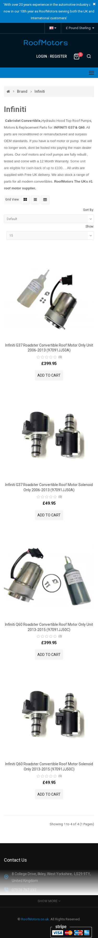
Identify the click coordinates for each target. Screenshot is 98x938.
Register (58, 56)
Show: (89, 226)
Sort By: (88, 210)
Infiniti (39, 91)
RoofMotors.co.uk (35, 919)
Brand (22, 91)
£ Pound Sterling (80, 28)
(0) (60, 357)
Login (42, 56)
